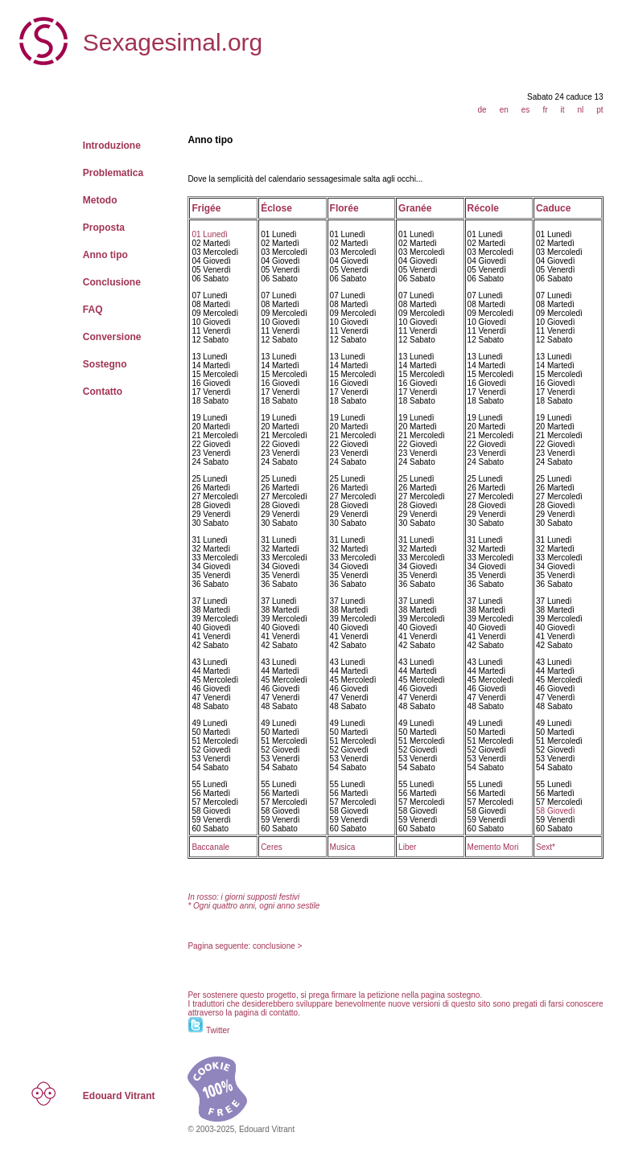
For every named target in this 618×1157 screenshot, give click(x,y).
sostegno (463, 995)
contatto (284, 1012)
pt (599, 109)
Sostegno (105, 364)
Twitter (217, 1030)
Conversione (112, 337)
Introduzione (112, 145)
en (504, 109)
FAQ (93, 309)
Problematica (113, 172)
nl (580, 109)
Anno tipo (105, 255)
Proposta (104, 227)
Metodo (100, 200)
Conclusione (112, 282)
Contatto (102, 391)
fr (544, 109)
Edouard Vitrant (119, 1096)
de (482, 109)
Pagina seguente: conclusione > (244, 946)
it (562, 109)
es (525, 109)
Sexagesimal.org (172, 42)
